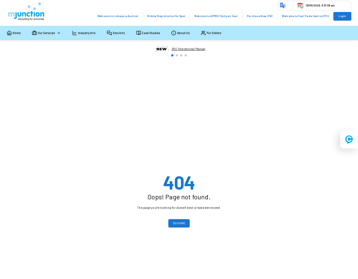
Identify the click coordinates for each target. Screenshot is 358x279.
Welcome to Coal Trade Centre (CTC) (305, 16)
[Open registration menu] (349, 139)
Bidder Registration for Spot (166, 16)
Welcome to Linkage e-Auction (118, 16)
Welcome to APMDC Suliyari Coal (216, 16)
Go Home (179, 223)
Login (342, 16)
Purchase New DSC (260, 16)
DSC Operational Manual (188, 49)
